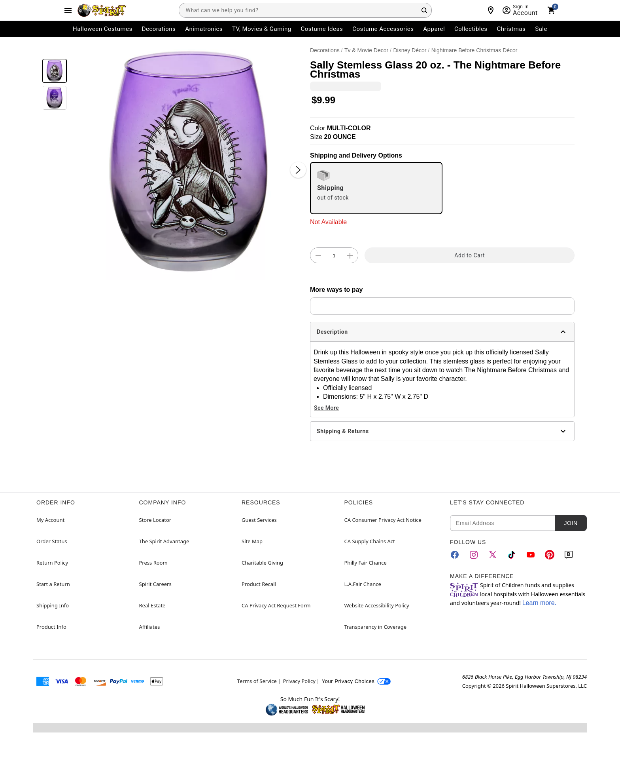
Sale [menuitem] (541, 28)
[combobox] (305, 10)
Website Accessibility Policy (376, 605)
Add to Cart (469, 255)
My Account (50, 519)
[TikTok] (511, 555)
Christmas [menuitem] (511, 28)
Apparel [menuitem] (434, 28)
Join (570, 523)
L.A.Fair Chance (362, 584)
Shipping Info (52, 605)
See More (326, 408)
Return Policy (52, 562)
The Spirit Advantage (164, 541)
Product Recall (259, 584)
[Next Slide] (298, 170)
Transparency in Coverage (375, 626)
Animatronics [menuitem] (204, 28)
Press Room (153, 562)
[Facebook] (454, 555)
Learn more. (539, 602)
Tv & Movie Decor (366, 50)
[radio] (376, 188)
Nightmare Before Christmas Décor (474, 50)
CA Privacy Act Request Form (276, 605)
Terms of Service (257, 681)
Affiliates (149, 626)
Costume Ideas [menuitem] (322, 28)
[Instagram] (473, 555)
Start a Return (53, 584)
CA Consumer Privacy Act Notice (383, 519)
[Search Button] (424, 10)
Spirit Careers (155, 584)
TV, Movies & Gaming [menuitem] (261, 28)
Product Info (51, 626)
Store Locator (155, 519)
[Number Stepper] (334, 256)
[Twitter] (492, 555)
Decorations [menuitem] (159, 28)
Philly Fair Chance (365, 562)
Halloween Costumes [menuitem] (102, 28)
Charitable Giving (262, 562)
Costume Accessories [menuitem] (383, 28)
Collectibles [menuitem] (471, 28)
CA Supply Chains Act (369, 541)
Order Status (51, 541)
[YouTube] (530, 555)
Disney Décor (409, 50)
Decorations (325, 50)
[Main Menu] (68, 10)
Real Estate (152, 605)
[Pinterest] (549, 555)
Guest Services (259, 519)
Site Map (252, 541)
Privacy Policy (299, 681)
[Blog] (568, 555)
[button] (188, 161)
